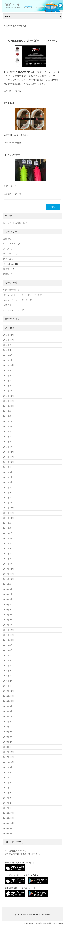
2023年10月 (8, 406)
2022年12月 (8, 452)
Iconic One (28, 923)
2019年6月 (8, 660)
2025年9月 (8, 345)
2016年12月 (8, 813)
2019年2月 (8, 681)
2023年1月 (8, 447)
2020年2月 (8, 620)
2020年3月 (8, 615)
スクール (7, 259)
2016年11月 (8, 818)
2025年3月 (8, 355)
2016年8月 (8, 833)
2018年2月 (8, 742)
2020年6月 (8, 599)
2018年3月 (8, 737)
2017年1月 (8, 808)
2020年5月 (8, 604)
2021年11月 (8, 513)
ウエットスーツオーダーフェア (17, 300)
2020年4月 (8, 609)
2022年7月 (8, 477)
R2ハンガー (12, 154)
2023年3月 (8, 436)
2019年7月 (8, 655)
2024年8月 (8, 370)
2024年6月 (8, 375)
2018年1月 (8, 747)
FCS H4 (9, 103)
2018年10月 (8, 701)
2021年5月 (8, 543)
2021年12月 (8, 508)
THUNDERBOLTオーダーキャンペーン (31, 40)
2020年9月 (8, 584)
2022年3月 (8, 498)
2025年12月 (8, 335)
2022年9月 (8, 467)
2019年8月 (8, 650)
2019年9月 (8, 645)
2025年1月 (8, 360)
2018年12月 (8, 691)
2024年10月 (8, 365)
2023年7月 (8, 421)
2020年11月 (8, 574)
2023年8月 (8, 416)
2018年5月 (8, 726)
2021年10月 (8, 518)
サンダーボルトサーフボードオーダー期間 (22, 295)
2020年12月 (8, 569)
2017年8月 (8, 772)
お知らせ (7, 238)
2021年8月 (8, 528)
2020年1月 (8, 625)
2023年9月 (8, 411)
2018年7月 (8, 716)
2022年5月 (8, 487)
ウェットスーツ (10, 243)
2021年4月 (8, 548)
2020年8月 (8, 589)
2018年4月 (8, 732)
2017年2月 (8, 803)
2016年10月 (8, 823)
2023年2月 (8, 441)
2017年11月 (8, 757)
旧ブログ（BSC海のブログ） (16, 223)
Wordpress (58, 923)
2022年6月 (8, 482)
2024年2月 (8, 386)
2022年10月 (8, 462)
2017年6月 (8, 782)
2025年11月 (8, 340)
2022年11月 (8, 457)
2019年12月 (8, 630)
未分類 (18, 91)
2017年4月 (8, 793)
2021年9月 (8, 523)
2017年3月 (8, 798)
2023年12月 (8, 396)
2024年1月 (8, 391)
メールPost (8, 264)
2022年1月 (8, 503)
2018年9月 (8, 706)
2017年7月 (8, 777)
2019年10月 (8, 640)
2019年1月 (8, 686)
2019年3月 (8, 676)
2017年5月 (8, 788)
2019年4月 (8, 670)
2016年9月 (8, 828)
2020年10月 (8, 579)
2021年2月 (8, 558)
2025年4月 (8, 350)
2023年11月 (8, 401)
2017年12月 (8, 752)
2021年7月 (8, 533)
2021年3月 (8, 553)
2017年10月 (8, 762)
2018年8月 (8, 711)
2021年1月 (8, 564)
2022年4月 (8, 492)
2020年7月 (8, 594)
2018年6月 (8, 721)
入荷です (7, 305)
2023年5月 (8, 431)
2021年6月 (8, 538)
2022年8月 (8, 472)
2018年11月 (8, 696)
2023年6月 (8, 426)
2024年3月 (8, 381)
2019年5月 (8, 665)
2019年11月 (8, 635)
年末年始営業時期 (11, 290)
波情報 (6, 274)
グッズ (6, 249)
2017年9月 (8, 767)
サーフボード (9, 254)
